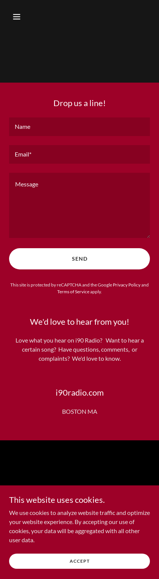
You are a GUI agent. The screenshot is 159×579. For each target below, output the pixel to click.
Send (79, 258)
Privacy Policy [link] (126, 285)
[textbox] (79, 126)
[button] (25, 16)
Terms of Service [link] (73, 291)
